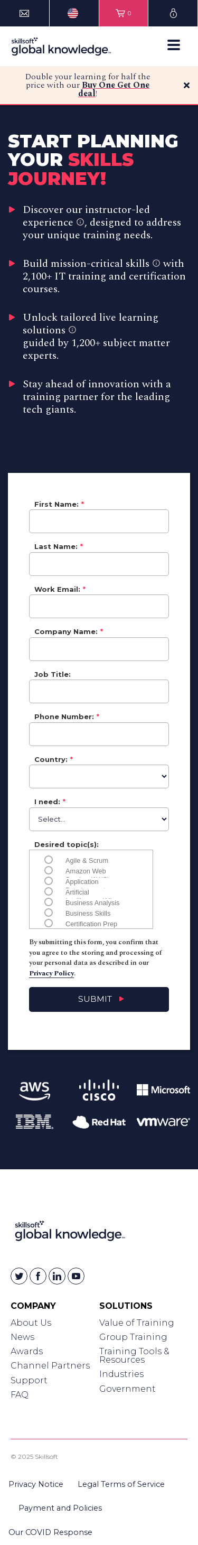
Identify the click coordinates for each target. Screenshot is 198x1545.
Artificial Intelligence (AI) (88, 891)
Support (29, 1380)
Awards (27, 1351)
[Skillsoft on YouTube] (76, 1276)
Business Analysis (92, 902)
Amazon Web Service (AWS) (87, 870)
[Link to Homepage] (70, 1233)
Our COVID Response (50, 1532)
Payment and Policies (60, 1508)
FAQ (20, 1395)
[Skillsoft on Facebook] (38, 1276)
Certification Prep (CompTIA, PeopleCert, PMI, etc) (91, 923)
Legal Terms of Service (121, 1484)
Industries (121, 1374)
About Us (31, 1323)
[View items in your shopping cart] (123, 13)
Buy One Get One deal (113, 89)
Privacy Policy (51, 973)
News (22, 1337)
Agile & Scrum (86, 860)
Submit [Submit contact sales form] (95, 999)
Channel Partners (50, 1366)
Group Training (133, 1337)
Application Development (85, 881)
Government (127, 1389)
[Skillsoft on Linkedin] (57, 1276)
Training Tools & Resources (134, 1355)
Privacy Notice (35, 1484)
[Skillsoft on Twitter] (19, 1276)
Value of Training (136, 1323)
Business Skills (87, 912)
